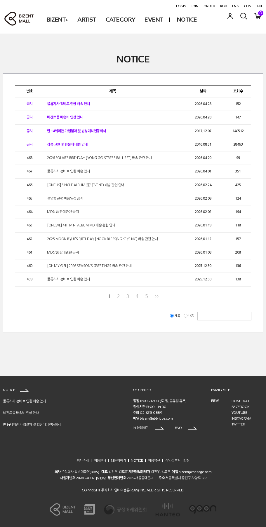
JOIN (194, 6)
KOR (223, 6)
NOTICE (187, 19)
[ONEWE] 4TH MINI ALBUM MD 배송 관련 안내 (81, 225)
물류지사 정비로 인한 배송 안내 (68, 104)
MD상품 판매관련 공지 (63, 212)
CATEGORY (120, 19)
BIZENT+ (57, 19)
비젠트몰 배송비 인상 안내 (65, 117)
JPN (259, 6)
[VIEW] (101, 478)
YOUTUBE (239, 413)
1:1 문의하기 (148, 428)
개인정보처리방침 (177, 460)
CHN (247, 6)
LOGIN (181, 6)
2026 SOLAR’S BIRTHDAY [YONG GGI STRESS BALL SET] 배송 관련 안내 (99, 158)
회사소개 (83, 460)
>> (156, 296)
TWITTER (238, 424)
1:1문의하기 (118, 460)
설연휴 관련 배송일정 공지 (65, 198)
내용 (189, 315)
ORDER (209, 6)
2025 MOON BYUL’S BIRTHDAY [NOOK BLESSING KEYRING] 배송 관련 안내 (102, 239)
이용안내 (100, 460)
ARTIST (86, 19)
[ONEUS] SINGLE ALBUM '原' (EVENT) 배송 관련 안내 (85, 185)
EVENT (154, 19)
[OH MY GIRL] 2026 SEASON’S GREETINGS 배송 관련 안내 (89, 266)
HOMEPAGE (241, 401)
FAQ (186, 428)
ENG (235, 6)
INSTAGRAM (241, 418)
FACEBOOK (241, 407)
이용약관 (154, 460)
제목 (175, 315)
